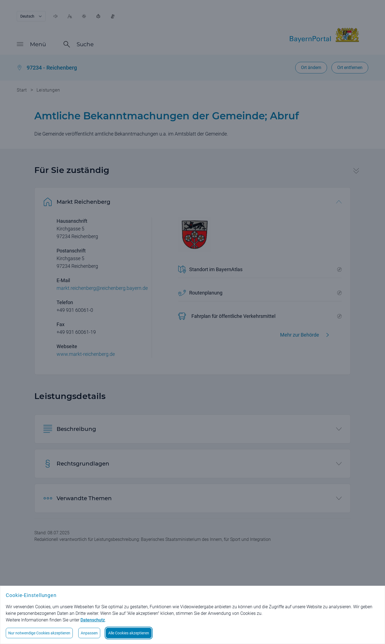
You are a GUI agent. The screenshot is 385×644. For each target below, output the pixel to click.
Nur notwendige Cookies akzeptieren (39, 633)
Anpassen (89, 633)
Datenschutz (92, 620)
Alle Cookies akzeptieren (128, 633)
